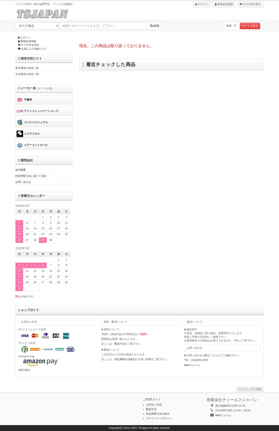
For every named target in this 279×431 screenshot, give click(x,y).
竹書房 (24, 100)
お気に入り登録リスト (32, 48)
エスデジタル (28, 134)
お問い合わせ (23, 182)
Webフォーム (192, 365)
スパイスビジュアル (32, 122)
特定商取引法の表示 (158, 413)
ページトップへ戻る (250, 389)
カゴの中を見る (250, 4)
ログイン (201, 4)
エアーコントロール (32, 145)
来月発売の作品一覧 (27, 68)
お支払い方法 (154, 404)
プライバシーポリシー (159, 418)
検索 (154, 25)
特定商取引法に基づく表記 (31, 175)
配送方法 (119, 343)
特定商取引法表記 (124, 359)
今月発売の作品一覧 (27, 74)
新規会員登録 (224, 4)
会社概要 (20, 169)
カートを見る (250, 25)
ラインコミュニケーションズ (37, 111)
